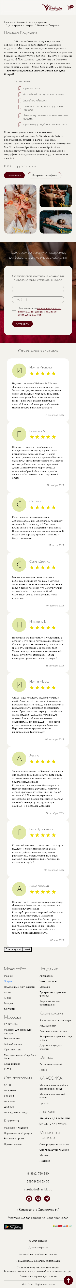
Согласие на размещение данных (38, 1254)
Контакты (9, 1008)
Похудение (49, 968)
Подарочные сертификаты (19, 987)
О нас (7, 997)
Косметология (51, 1013)
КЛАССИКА (11, 1024)
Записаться (14, 175)
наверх (68, 1280)
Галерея (8, 1003)
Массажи (12, 1017)
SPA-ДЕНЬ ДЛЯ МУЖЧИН (54, 1124)
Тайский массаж (13, 1044)
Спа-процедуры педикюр (54, 1149)
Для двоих (10, 1090)
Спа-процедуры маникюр (54, 1144)
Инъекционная (48, 1025)
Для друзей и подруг (20, 25)
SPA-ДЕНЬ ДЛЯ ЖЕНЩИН (55, 1118)
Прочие (44, 1103)
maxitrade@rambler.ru (38, 1189)
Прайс (43, 1069)
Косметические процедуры (55, 1020)
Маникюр (45, 1155)
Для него (9, 1101)
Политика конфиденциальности (38, 1276)
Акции (7, 992)
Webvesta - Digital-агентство (38, 1284)
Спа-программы (38, 22)
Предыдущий (13, 949)
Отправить (22, 323)
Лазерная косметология (53, 1031)
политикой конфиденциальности (37, 313)
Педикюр (45, 1160)
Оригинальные (12, 1049)
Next (27, 949)
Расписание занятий (51, 1064)
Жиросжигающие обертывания (50, 1003)
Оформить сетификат (44, 175)
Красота (11, 1120)
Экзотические (12, 1038)
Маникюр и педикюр (16, 1127)
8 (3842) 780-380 (38, 1173)
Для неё (9, 1106)
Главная (8, 22)
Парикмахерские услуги (18, 1133)
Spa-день (9, 1095)
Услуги (21, 22)
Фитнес (46, 1057)
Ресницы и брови (14, 1138)
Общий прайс (12, 1064)
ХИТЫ (7, 1069)
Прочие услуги (12, 1144)
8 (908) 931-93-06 (38, 1181)
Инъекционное (48, 981)
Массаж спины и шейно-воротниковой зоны (54, 1087)
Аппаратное (46, 976)
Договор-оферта (38, 1247)
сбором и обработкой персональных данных (39, 310)
